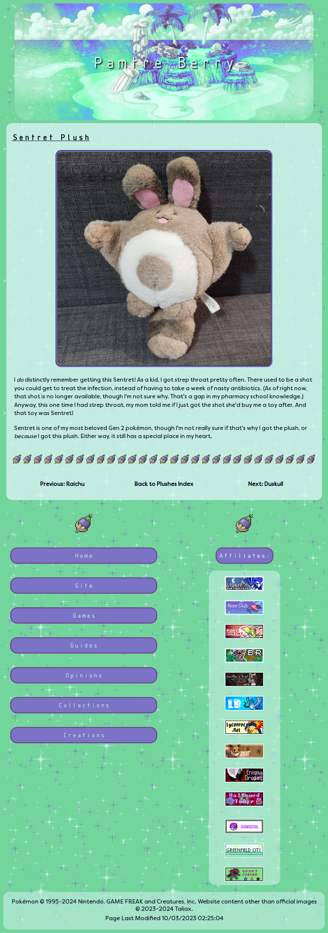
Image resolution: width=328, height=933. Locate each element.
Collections (84, 704)
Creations (84, 734)
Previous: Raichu (62, 484)
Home (83, 555)
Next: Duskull (265, 484)
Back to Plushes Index (164, 484)
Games (84, 615)
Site (83, 585)
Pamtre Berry (164, 62)
